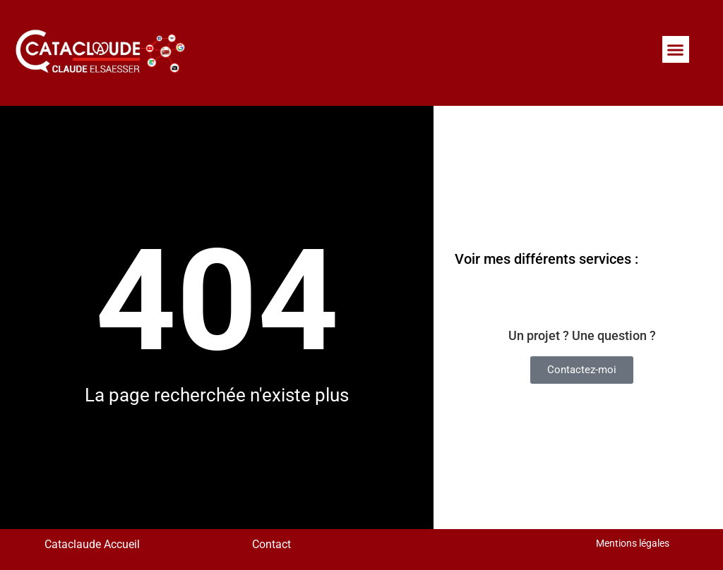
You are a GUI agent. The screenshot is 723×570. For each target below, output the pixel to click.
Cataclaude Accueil (91, 544)
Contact (271, 544)
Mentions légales (632, 543)
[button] (675, 49)
